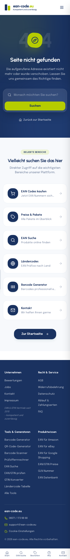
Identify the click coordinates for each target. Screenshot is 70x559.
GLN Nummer (46, 471)
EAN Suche (11, 466)
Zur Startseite (35, 334)
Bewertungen (13, 380)
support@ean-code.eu (20, 524)
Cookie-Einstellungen (19, 531)
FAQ (40, 411)
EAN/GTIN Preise (48, 464)
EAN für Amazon (48, 440)
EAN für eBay (46, 446)
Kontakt (9, 394)
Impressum (11, 400)
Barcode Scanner (15, 453)
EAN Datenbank (48, 477)
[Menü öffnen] (62, 7)
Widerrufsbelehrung (51, 387)
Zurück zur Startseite (35, 119)
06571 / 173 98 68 (16, 518)
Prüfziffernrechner (16, 460)
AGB (40, 380)
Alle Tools (10, 493)
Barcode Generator (17, 440)
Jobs (7, 387)
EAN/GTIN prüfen (14, 473)
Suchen (35, 105)
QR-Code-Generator (17, 446)
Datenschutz (46, 394)
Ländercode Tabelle (17, 486)
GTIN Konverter (14, 480)
